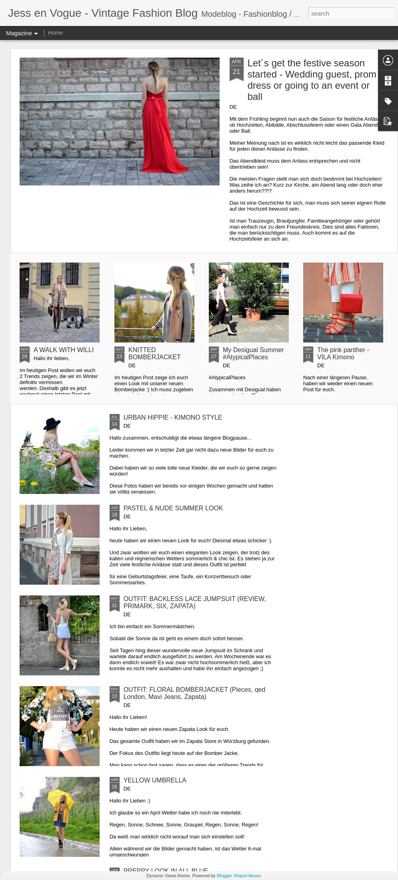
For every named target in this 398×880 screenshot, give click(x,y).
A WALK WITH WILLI (64, 349)
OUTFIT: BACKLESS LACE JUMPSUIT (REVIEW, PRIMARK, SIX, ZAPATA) (195, 602)
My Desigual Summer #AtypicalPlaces (253, 353)
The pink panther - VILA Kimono (343, 353)
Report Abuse (247, 875)
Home (55, 33)
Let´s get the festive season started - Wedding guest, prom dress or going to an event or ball (312, 80)
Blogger (224, 875)
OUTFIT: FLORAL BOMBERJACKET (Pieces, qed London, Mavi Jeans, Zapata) (195, 693)
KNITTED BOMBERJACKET (154, 353)
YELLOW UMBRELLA (155, 780)
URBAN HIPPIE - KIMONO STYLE (173, 417)
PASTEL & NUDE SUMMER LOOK (173, 508)
